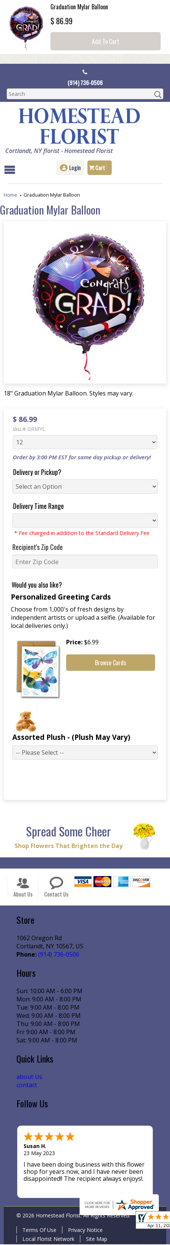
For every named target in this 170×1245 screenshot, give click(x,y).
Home (10, 194)
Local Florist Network (47, 1239)
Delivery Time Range (35, 505)
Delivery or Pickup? (34, 471)
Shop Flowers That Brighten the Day (67, 847)
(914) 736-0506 (85, 82)
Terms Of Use (38, 1230)
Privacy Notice (84, 1230)
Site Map (95, 1239)
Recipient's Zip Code (34, 546)
